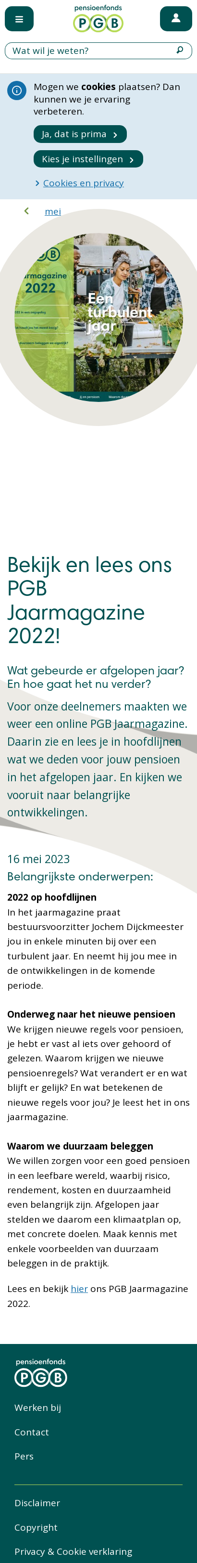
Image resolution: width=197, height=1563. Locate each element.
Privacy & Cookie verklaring (73, 1551)
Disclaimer (37, 1503)
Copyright (36, 1527)
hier (79, 1288)
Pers (24, 1456)
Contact (31, 1432)
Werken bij (37, 1407)
